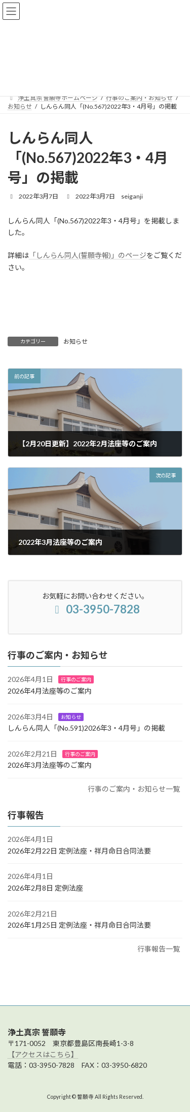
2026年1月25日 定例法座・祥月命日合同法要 (79, 925)
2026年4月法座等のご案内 (50, 690)
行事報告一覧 (158, 948)
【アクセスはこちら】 (43, 1054)
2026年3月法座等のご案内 (50, 765)
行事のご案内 (76, 679)
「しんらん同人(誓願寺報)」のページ (87, 255)
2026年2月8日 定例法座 (45, 888)
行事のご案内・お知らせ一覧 (134, 788)
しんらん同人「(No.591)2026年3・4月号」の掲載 (86, 728)
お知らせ (75, 341)
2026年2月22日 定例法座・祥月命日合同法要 (79, 850)
